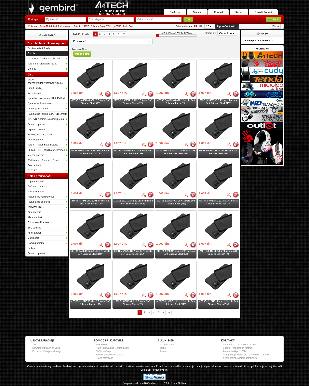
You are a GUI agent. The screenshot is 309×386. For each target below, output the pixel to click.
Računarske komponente (41, 196)
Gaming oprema (36, 243)
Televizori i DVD (36, 207)
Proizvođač (112, 41)
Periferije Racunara (38, 108)
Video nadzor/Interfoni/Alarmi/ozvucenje (45, 81)
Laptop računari (36, 181)
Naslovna (175, 12)
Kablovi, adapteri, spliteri (40, 134)
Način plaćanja (104, 351)
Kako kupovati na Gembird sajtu (112, 348)
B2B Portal (273, 19)
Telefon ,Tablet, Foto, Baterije (43, 144)
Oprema (32, 68)
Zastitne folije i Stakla (39, 48)
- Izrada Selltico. (177, 383)
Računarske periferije (39, 201)
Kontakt (218, 12)
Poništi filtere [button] (82, 54)
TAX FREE (101, 344)
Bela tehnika (34, 227)
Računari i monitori (37, 186)
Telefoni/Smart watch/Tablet (42, 63)
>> (124, 34)
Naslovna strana (168, 344)
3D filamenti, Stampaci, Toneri (43, 160)
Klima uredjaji (35, 217)
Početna (32, 26)
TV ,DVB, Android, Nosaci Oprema (46, 119)
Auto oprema (34, 212)
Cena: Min (226, 33)
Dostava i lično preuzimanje (46, 351)
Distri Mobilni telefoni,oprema (55, 26)
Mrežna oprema (36, 155)
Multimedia (33, 238)
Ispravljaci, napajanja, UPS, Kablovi (46, 98)
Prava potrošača (104, 358)
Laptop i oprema (36, 129)
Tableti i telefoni (36, 191)
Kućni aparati (34, 232)
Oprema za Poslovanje (39, 103)
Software (32, 248)
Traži (188, 19)
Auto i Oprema (35, 139)
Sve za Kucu (34, 165)
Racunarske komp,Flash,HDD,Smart (47, 114)
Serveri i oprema (36, 253)
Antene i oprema (36, 124)
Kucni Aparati (35, 93)
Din (275, 26)
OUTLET (32, 170)
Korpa (238, 12)
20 (208, 26)
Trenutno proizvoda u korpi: (258, 40)
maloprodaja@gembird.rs (243, 358)
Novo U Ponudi (263, 12)
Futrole (77, 26)
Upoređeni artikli (227, 26)
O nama (197, 12)
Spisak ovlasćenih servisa (109, 354)
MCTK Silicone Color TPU (97, 26)
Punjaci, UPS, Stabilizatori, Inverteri (46, 150)
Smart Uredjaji (35, 88)
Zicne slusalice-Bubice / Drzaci (44, 58)
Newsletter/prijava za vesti (46, 348)
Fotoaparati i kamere (38, 222)
